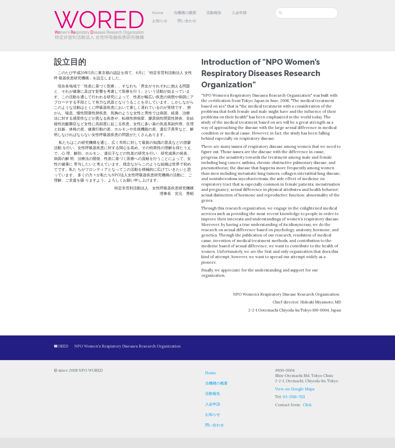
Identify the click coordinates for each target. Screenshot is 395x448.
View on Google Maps (294, 389)
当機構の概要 (185, 13)
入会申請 (239, 13)
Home (157, 13)
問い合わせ (186, 21)
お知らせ (159, 21)
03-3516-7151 (294, 396)
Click (307, 404)
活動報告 (213, 13)
